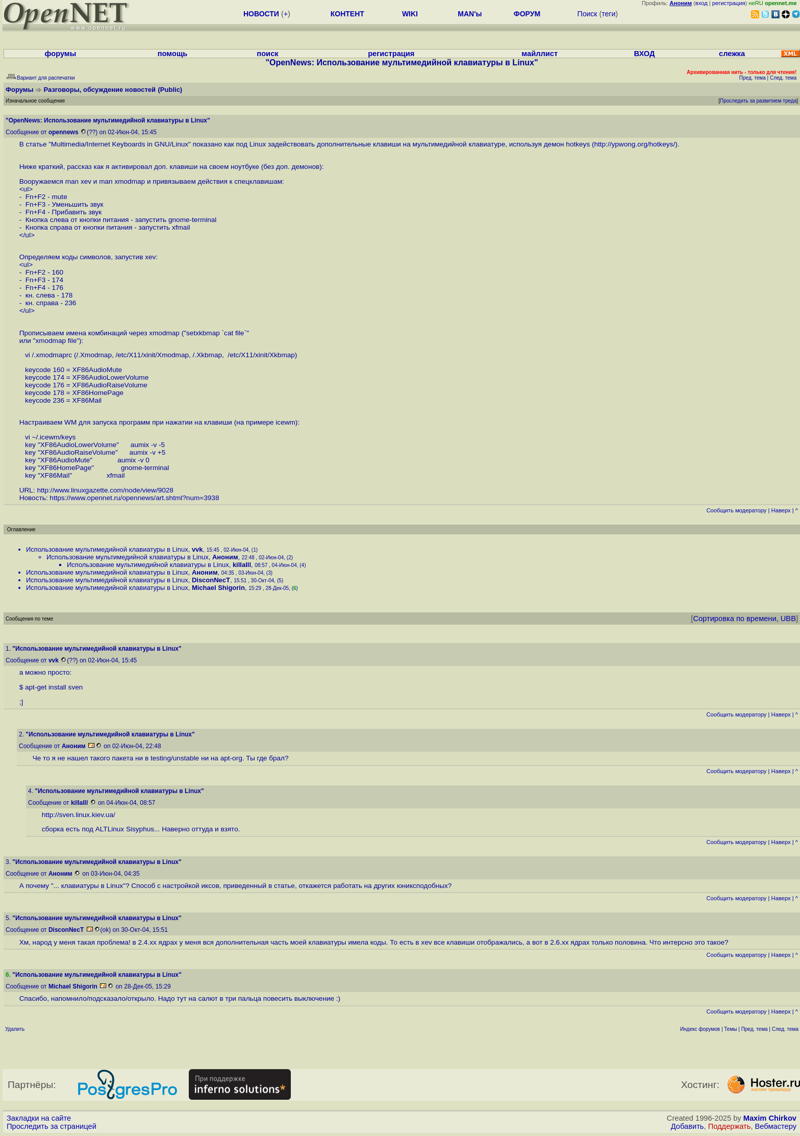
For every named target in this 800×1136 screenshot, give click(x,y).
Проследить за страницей (51, 1126)
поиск (267, 54)
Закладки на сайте (39, 1118)
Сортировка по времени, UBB (744, 618)
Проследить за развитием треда (758, 101)
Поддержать (729, 1126)
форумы (61, 54)
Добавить (687, 1126)
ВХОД (644, 54)
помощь (173, 54)
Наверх (781, 510)
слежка (732, 54)
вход (701, 3)
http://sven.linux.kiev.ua (77, 815)
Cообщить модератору (736, 510)
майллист (539, 54)
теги (608, 14)
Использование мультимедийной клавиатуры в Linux (107, 549)
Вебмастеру (775, 1126)
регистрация (728, 3)
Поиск (587, 14)
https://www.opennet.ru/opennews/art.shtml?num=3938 (134, 498)
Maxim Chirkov (769, 1118)
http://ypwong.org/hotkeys (633, 144)
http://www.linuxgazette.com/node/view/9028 (105, 490)
